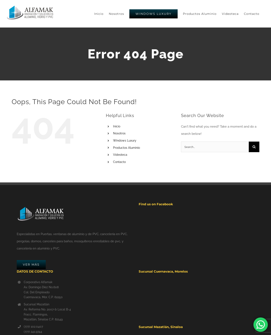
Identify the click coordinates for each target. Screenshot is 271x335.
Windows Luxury (124, 140)
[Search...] (215, 147)
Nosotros (119, 133)
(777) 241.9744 (33, 331)
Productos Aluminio (126, 147)
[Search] (254, 147)
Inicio (116, 126)
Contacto (119, 162)
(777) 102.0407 (33, 326)
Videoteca (120, 154)
